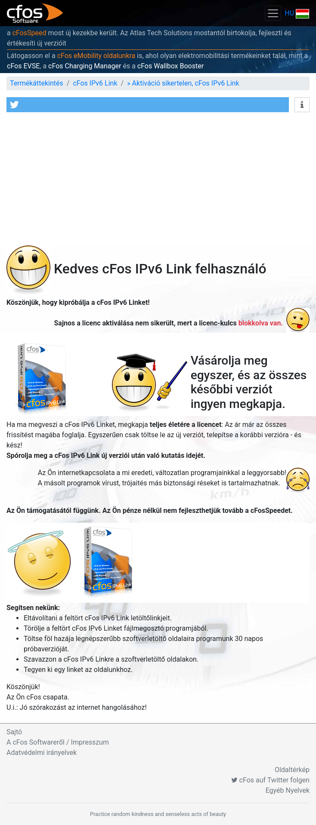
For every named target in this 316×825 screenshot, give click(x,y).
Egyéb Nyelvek (288, 790)
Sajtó (14, 732)
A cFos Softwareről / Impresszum (57, 742)
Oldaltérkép (292, 770)
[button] (147, 104)
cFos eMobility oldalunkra (96, 56)
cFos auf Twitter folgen (270, 780)
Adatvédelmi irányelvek (41, 752)
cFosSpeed (29, 33)
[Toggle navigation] (273, 13)
